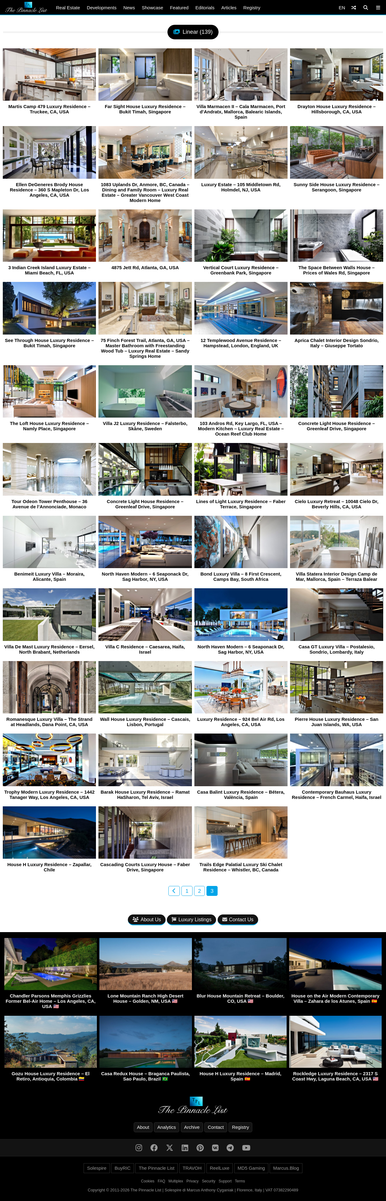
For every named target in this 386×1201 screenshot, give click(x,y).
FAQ (161, 1181)
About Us (146, 919)
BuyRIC (123, 1168)
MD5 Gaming (251, 1168)
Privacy (192, 1181)
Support (225, 1181)
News (129, 7)
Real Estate (68, 7)
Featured (179, 7)
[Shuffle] (353, 7)
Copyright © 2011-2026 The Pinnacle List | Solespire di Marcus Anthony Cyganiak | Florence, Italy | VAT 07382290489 (193, 1190)
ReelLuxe (219, 1168)
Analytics (166, 1127)
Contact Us (238, 919)
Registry (251, 7)
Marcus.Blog (286, 1168)
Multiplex (175, 1181)
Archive (192, 1127)
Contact (216, 1127)
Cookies (147, 1181)
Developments (102, 7)
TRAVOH (192, 1168)
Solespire (96, 1168)
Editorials (205, 7)
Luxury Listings (191, 919)
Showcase (152, 7)
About (143, 1127)
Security (208, 1181)
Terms (240, 1181)
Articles (228, 7)
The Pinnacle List (156, 1168)
